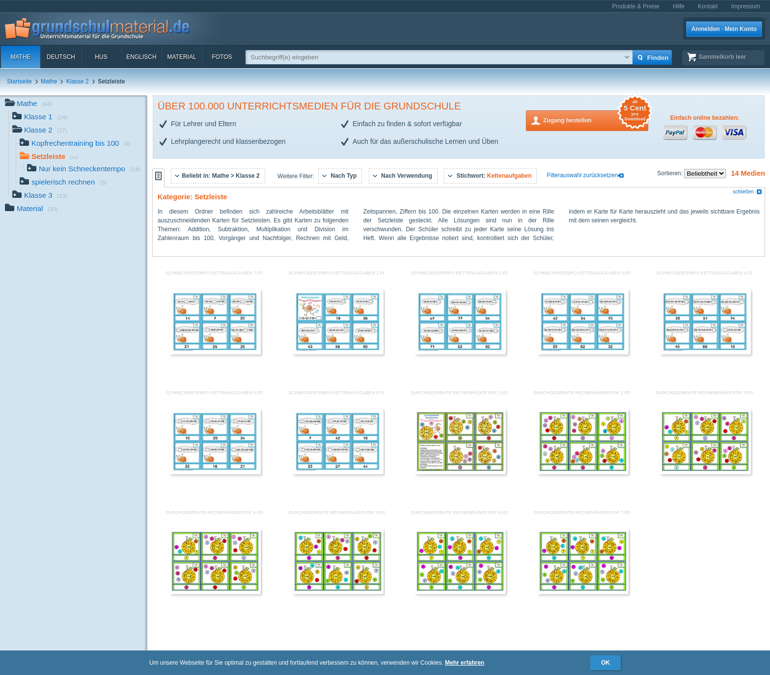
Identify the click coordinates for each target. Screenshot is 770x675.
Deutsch (61, 57)
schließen (747, 191)
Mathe (20, 57)
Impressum (745, 6)
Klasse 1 (39, 117)
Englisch (141, 57)
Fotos (222, 57)
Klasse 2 (77, 81)
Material (181, 57)
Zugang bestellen (595, 119)
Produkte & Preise (636, 6)
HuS (101, 57)
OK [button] (605, 662)
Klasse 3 (39, 196)
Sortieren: (670, 173)
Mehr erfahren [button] (464, 662)
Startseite (19, 81)
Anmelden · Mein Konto (724, 29)
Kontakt (708, 6)
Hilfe (679, 6)
